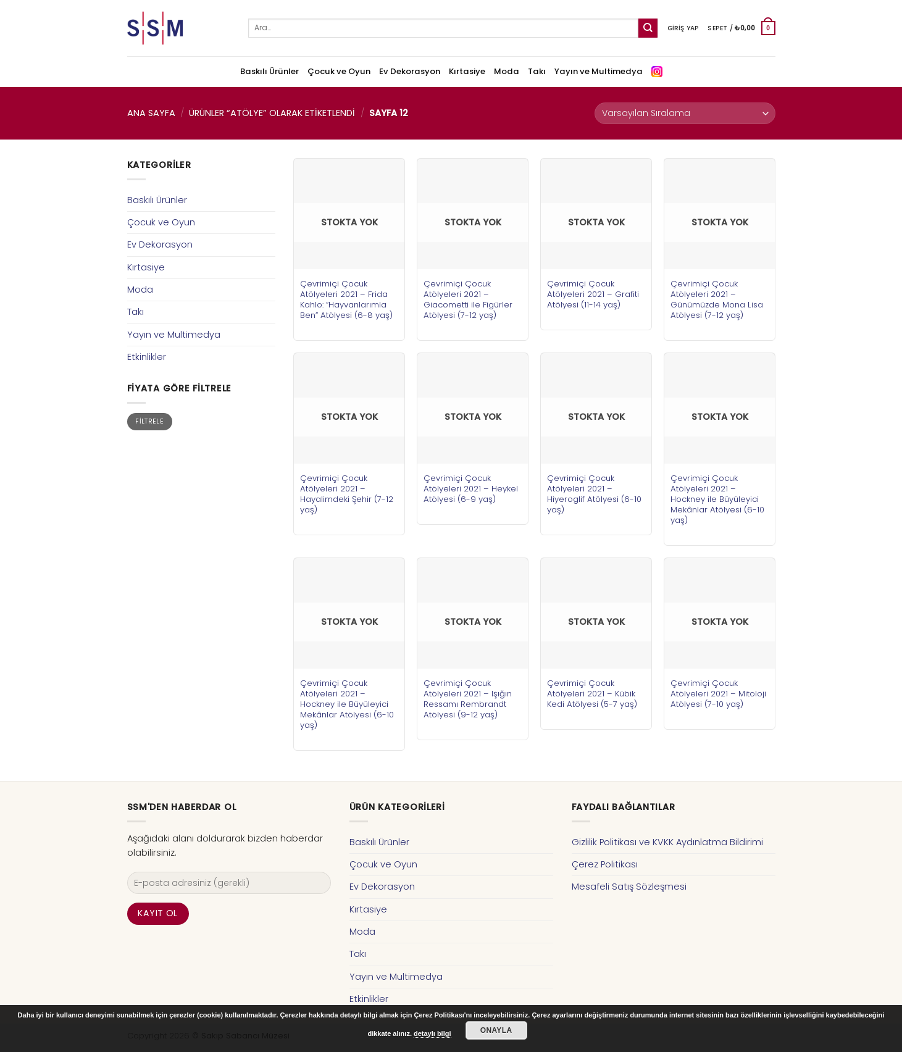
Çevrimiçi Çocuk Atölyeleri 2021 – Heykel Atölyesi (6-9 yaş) (471, 488)
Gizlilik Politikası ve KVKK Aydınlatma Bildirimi (667, 842)
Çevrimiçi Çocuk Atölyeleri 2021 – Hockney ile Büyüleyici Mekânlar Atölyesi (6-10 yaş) (717, 499)
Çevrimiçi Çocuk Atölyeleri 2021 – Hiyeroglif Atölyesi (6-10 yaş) (594, 494)
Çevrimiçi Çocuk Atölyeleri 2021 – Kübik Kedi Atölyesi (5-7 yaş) (592, 693)
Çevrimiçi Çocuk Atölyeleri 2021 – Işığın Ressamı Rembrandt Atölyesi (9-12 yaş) (468, 699)
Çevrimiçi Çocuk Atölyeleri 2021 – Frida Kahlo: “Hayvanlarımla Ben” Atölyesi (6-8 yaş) (346, 299)
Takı (537, 71)
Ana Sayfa (151, 113)
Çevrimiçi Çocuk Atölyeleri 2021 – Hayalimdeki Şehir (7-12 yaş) (346, 494)
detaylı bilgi (432, 1033)
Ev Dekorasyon (409, 71)
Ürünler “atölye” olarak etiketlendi (272, 113)
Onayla (496, 1030)
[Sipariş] (685, 113)
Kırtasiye (467, 71)
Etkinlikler (146, 357)
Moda (506, 71)
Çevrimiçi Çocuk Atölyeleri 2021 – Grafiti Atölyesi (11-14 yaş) (593, 294)
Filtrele (149, 421)
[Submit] (648, 28)
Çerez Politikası (605, 864)
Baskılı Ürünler (269, 71)
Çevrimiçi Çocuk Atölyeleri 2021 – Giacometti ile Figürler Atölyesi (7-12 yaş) (468, 299)
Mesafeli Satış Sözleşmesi (629, 886)
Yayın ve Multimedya (598, 71)
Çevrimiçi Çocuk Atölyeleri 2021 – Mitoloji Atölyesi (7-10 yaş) (718, 693)
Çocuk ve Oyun (338, 71)
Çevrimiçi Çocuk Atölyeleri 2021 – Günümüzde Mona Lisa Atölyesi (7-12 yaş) (716, 299)
